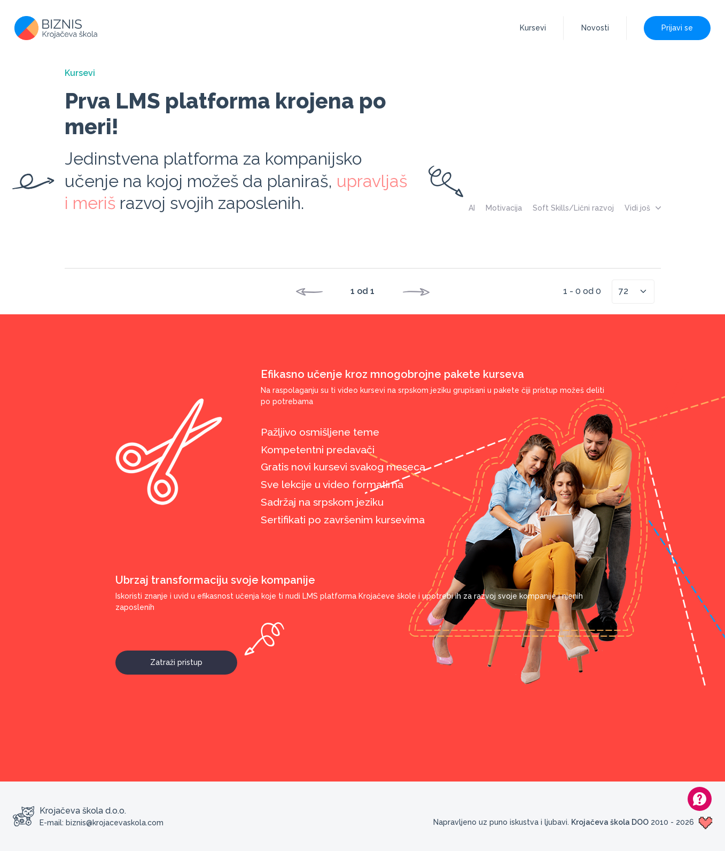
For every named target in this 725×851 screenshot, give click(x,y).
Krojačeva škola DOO (610, 822)
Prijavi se (677, 28)
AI (472, 208)
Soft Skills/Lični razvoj (573, 208)
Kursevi (533, 28)
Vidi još (643, 208)
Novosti (595, 28)
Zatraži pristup (193, 659)
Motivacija (504, 208)
